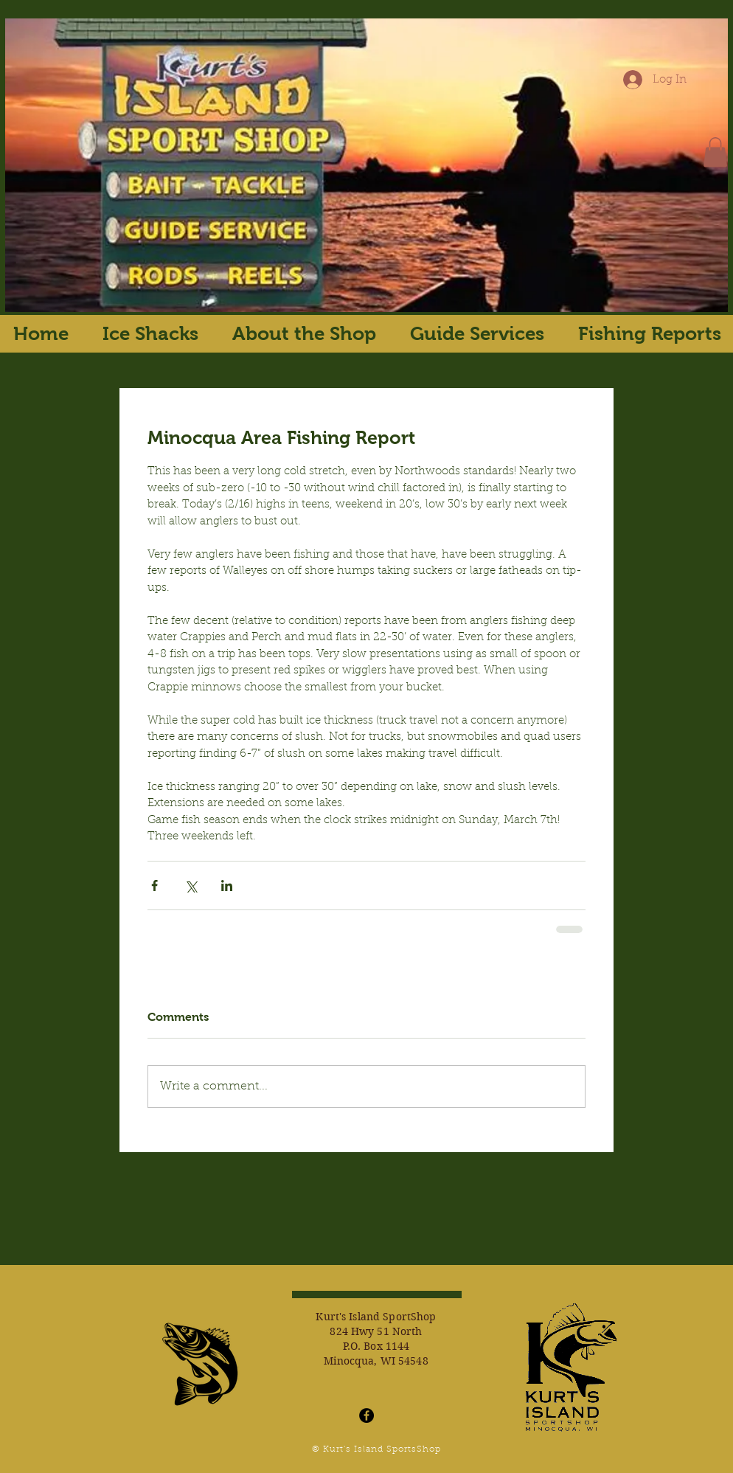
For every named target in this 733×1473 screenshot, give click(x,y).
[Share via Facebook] (154, 885)
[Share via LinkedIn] (227, 885)
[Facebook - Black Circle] (366, 1415)
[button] (715, 152)
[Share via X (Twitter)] (191, 885)
